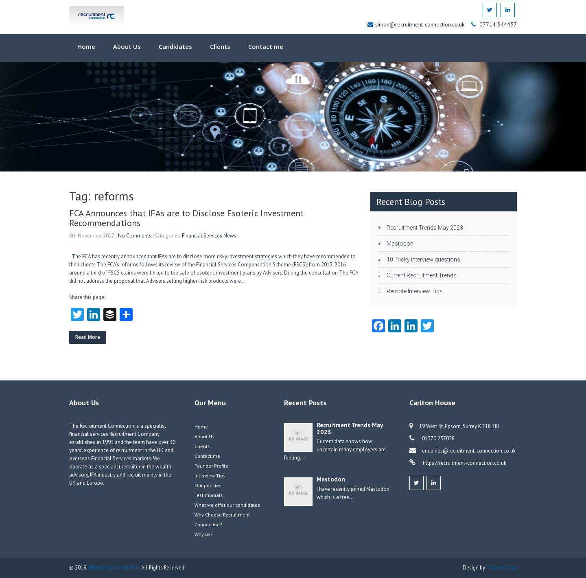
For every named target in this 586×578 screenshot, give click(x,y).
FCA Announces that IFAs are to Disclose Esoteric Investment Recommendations (186, 218)
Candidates (175, 46)
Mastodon (400, 243)
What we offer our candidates (227, 505)
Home (86, 46)
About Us (127, 46)
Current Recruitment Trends (422, 275)
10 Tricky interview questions (423, 259)
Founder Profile (211, 466)
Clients (220, 46)
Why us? (204, 534)
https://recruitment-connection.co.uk (464, 462)
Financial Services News (209, 235)
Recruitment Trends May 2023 (425, 227)
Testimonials (209, 495)
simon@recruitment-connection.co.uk (420, 24)
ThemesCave (501, 567)
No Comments (134, 235)
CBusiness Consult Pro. (114, 567)
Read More (87, 337)
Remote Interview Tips (415, 291)
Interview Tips (210, 476)
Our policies (208, 485)
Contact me (265, 46)
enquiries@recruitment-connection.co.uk (469, 450)
